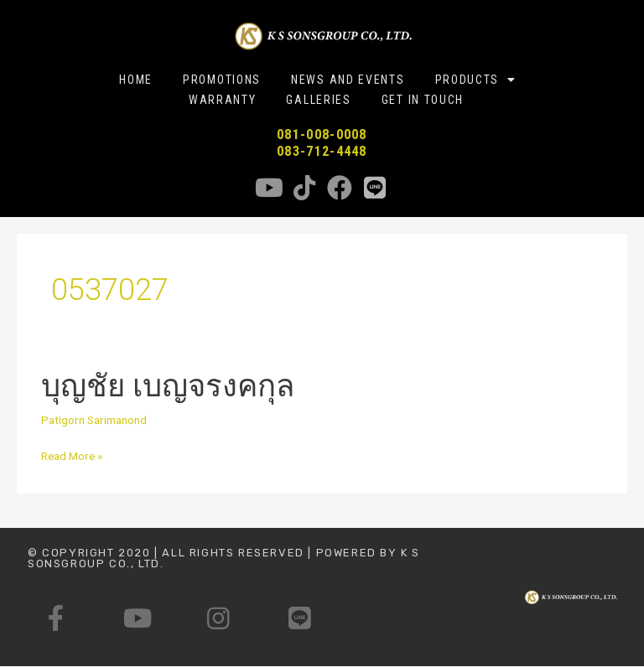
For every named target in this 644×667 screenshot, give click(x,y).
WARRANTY (223, 99)
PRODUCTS (476, 80)
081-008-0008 (322, 134)
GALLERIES (318, 99)
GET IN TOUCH (423, 99)
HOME (136, 79)
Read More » (71, 456)
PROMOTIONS (222, 79)
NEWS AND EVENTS (348, 79)
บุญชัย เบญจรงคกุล (167, 386)
